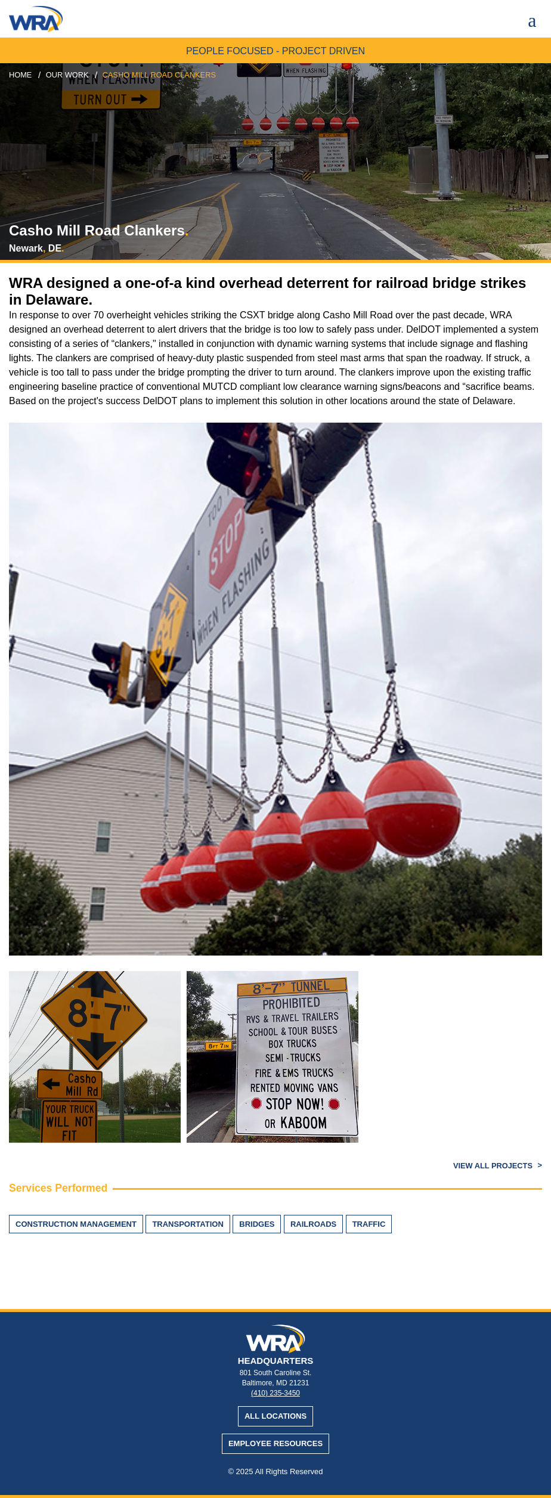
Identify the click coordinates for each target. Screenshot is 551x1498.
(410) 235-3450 (275, 1393)
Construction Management (76, 1224)
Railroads (313, 1224)
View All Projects (494, 1165)
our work (67, 74)
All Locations (275, 1416)
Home (20, 74)
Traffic (369, 1224)
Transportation (187, 1224)
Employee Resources (275, 1443)
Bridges (256, 1224)
